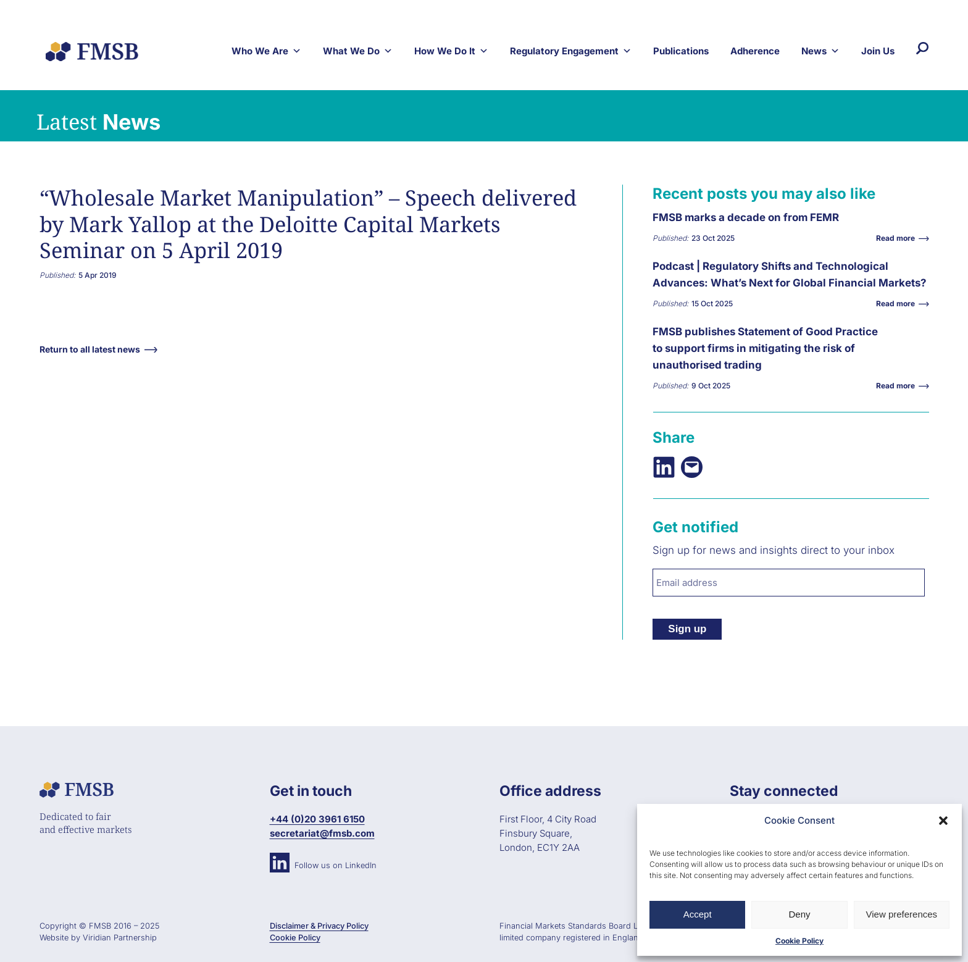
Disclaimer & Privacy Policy (319, 926)
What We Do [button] (358, 51)
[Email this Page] (692, 467)
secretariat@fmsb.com (322, 833)
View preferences (902, 914)
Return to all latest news (90, 349)
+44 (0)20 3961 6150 (317, 819)
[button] (943, 820)
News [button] (820, 51)
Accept (697, 914)
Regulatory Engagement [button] (571, 51)
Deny (799, 914)
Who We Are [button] (266, 51)
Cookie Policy (799, 940)
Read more (898, 238)
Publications (681, 51)
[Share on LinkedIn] (664, 467)
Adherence (755, 51)
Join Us (878, 51)
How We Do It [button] (451, 51)
